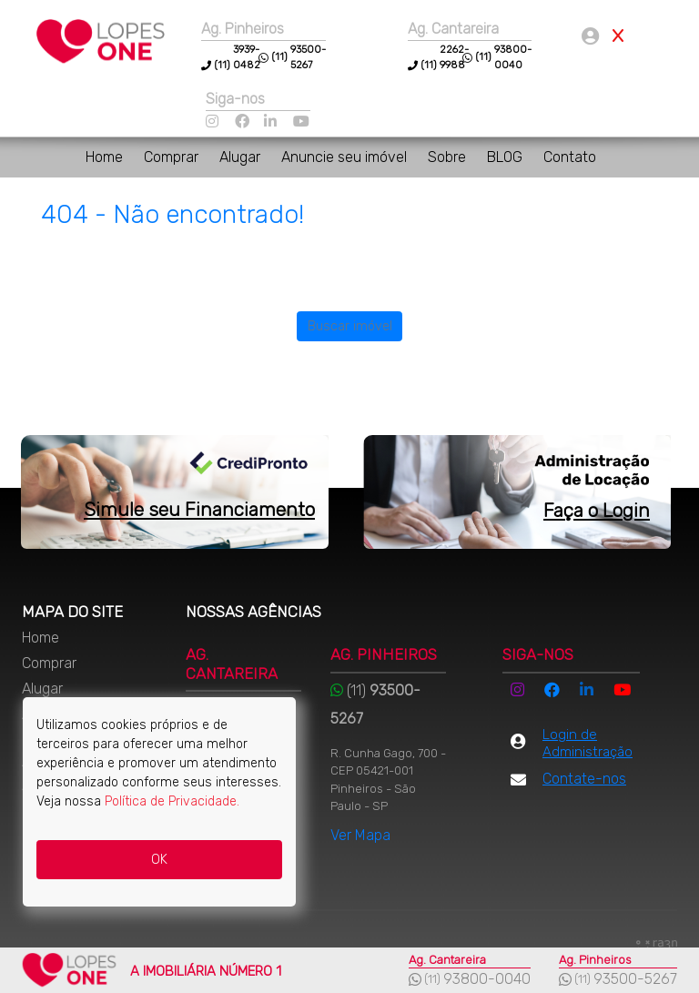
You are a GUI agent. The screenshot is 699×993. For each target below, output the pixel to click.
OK (159, 859)
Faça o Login (596, 510)
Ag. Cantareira (453, 28)
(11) (428, 65)
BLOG (506, 157)
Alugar (241, 157)
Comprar (173, 157)
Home (106, 157)
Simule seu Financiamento (199, 509)
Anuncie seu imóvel (345, 157)
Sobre (449, 157)
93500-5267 (635, 979)
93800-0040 (487, 979)
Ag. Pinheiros (242, 28)
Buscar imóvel (350, 326)
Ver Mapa (360, 835)
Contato (569, 157)
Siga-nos (235, 98)
